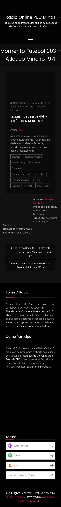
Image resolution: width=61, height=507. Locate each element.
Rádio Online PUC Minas (30, 17)
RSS (21, 129)
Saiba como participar (38, 366)
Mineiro (28, 185)
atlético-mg (18, 162)
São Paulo (42, 185)
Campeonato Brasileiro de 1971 (28, 174)
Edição (37, 179)
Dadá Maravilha (20, 179)
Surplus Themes (15, 496)
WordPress (48, 496)
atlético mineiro (33, 156)
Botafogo (34, 162)
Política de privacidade (30, 501)
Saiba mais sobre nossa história (33, 326)
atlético (16, 156)
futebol (16, 185)
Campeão (17, 168)
